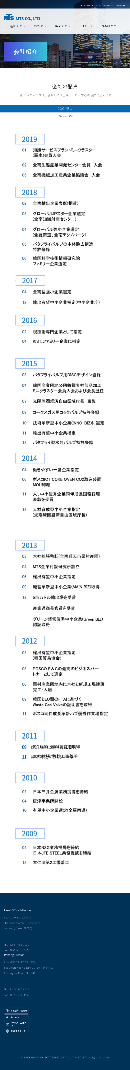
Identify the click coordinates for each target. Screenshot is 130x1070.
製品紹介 (61, 26)
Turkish (120, 5)
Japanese (109, 5)
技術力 (38, 26)
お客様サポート (112, 26)
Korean (85, 5)
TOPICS (84, 26)
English (96, 5)
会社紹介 (16, 26)
